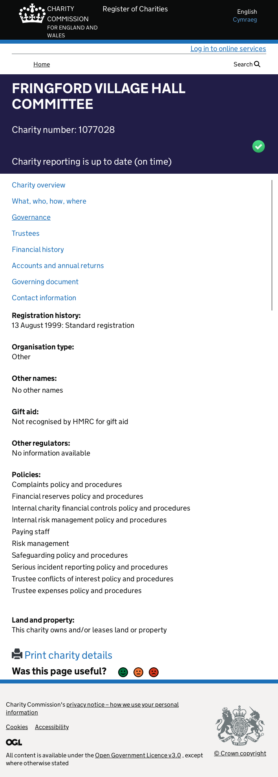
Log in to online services (228, 48)
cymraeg (245, 19)
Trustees (26, 233)
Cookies (17, 727)
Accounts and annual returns (58, 265)
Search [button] (247, 64)
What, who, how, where (49, 201)
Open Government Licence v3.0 (138, 755)
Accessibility (52, 727)
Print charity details (62, 654)
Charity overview (39, 184)
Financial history (38, 249)
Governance (31, 217)
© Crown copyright (240, 753)
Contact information (44, 297)
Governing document (45, 281)
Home (41, 64)
